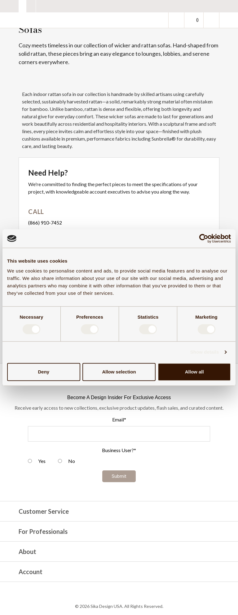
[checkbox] (119, 462)
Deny (43, 371)
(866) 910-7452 (45, 222)
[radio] (37, 462)
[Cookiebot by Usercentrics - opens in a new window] (204, 238)
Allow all (194, 371)
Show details (204, 352)
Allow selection (119, 371)
